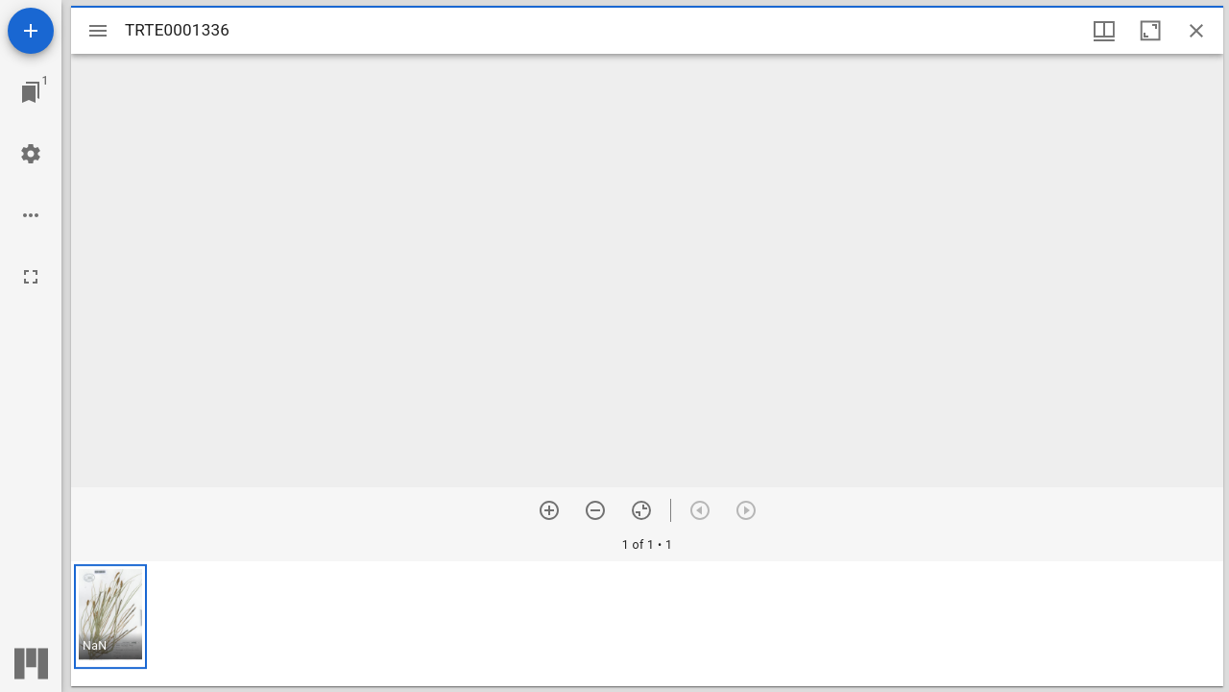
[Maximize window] (1150, 31)
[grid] (647, 623)
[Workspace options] (31, 215)
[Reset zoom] (641, 510)
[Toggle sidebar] (98, 31)
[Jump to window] (31, 92)
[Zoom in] (549, 510)
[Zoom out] (595, 510)
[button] (110, 616)
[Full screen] (31, 277)
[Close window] (1196, 31)
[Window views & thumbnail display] (1104, 31)
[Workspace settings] (31, 154)
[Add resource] (31, 31)
